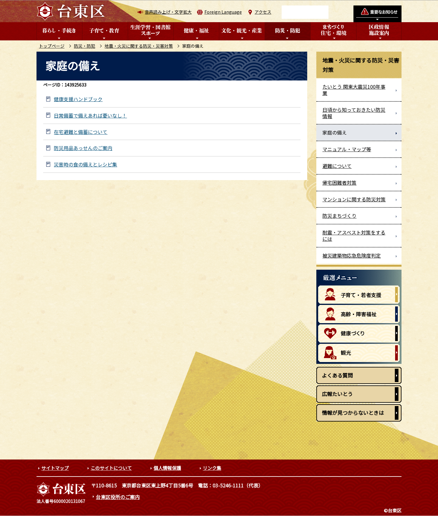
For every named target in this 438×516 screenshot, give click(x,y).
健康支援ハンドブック (78, 99)
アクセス (263, 12)
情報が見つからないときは (353, 412)
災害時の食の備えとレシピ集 (85, 164)
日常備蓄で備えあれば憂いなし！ (90, 115)
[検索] (305, 12)
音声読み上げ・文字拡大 (168, 12)
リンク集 (212, 468)
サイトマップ (55, 468)
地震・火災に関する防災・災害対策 (139, 46)
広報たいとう (337, 394)
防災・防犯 (84, 46)
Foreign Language (223, 12)
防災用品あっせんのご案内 (83, 148)
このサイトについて (111, 468)
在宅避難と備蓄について (80, 132)
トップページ (51, 46)
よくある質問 (337, 375)
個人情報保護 (167, 468)
